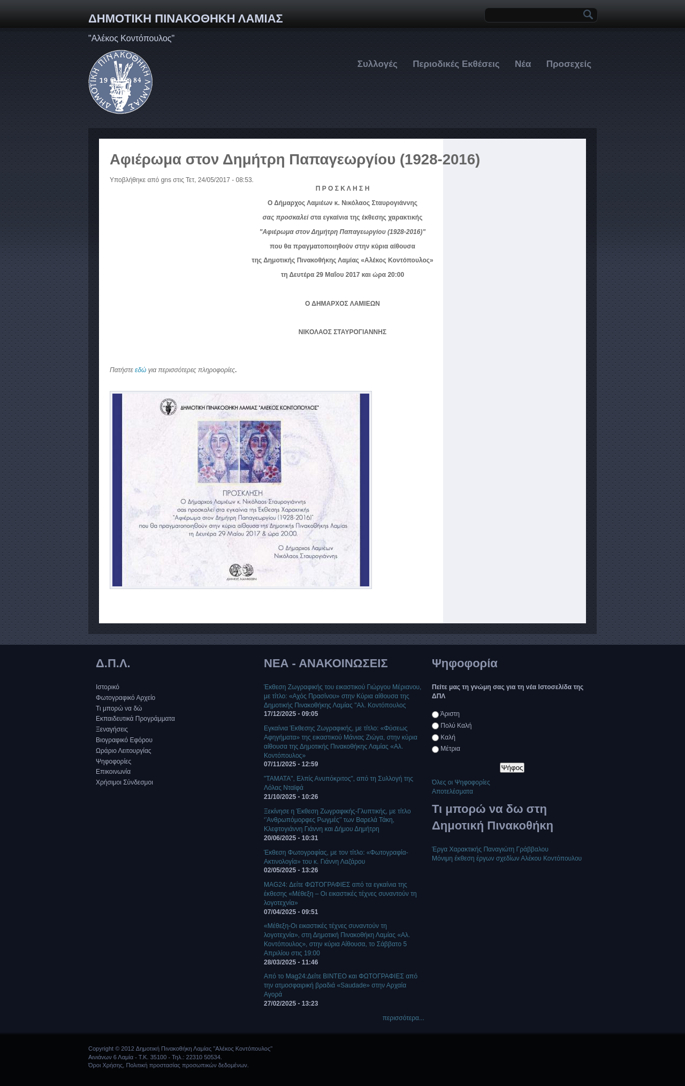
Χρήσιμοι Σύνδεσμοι (124, 782)
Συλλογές (377, 64)
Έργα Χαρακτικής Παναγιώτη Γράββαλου (490, 849)
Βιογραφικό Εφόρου (124, 740)
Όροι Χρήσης (105, 1065)
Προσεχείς (568, 64)
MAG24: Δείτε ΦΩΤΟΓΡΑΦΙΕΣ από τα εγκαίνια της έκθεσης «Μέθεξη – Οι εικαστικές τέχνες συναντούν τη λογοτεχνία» (340, 894)
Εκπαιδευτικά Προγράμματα (135, 718)
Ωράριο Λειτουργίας (123, 751)
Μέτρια (450, 748)
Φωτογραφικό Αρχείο (125, 698)
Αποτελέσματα (452, 791)
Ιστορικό (107, 687)
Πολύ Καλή (455, 725)
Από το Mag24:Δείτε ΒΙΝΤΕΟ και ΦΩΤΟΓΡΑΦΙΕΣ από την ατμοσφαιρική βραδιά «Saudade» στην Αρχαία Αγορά (340, 985)
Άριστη (450, 714)
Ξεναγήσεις (112, 729)
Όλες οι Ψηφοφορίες (461, 782)
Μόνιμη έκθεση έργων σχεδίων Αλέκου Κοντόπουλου (507, 858)
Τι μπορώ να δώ (119, 708)
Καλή (447, 737)
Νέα (523, 64)
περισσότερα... (403, 1018)
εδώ (140, 370)
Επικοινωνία (113, 771)
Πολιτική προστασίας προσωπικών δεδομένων (186, 1065)
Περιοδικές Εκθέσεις (456, 64)
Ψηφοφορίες (113, 761)
